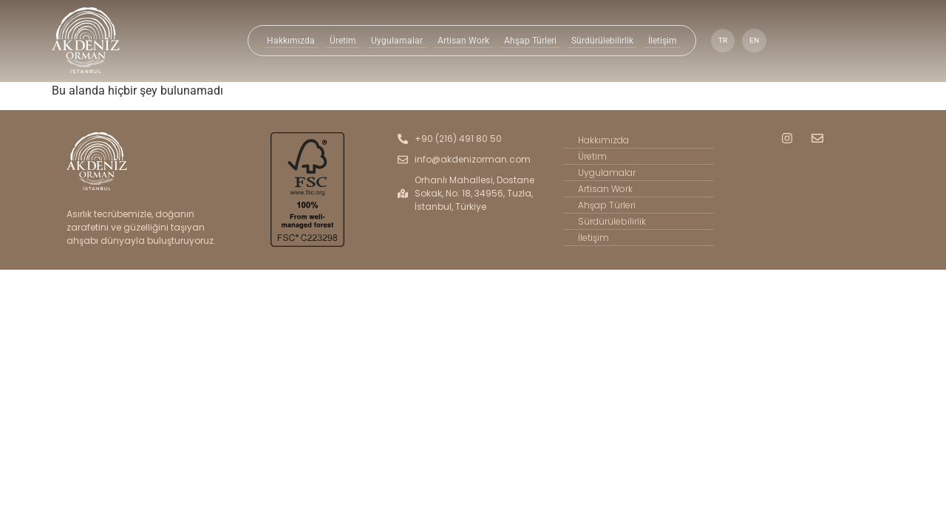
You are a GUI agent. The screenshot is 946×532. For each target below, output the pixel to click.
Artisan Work (462, 40)
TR (719, 40)
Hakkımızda (293, 40)
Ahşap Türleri (528, 40)
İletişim (659, 40)
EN (751, 40)
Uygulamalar (397, 40)
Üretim (344, 40)
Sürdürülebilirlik (600, 40)
